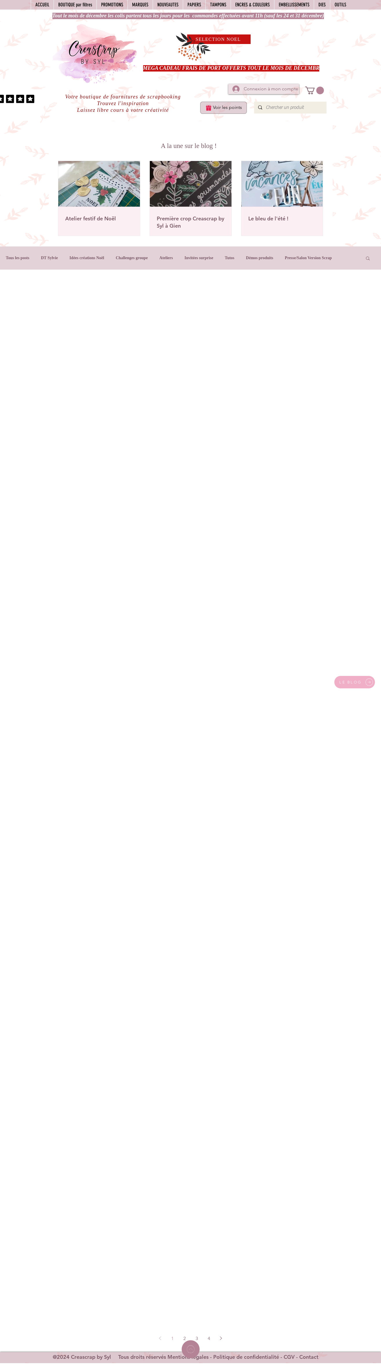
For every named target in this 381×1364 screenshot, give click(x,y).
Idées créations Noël (87, 258)
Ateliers (166, 258)
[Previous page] (160, 1338)
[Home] (191, 1349)
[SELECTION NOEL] (219, 39)
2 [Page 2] (184, 1338)
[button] (314, 90)
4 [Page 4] (209, 1338)
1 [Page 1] (172, 1338)
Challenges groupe (132, 258)
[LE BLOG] (354, 682)
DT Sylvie (49, 258)
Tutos (229, 258)
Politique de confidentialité (246, 1357)
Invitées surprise (199, 258)
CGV (289, 1357)
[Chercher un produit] (290, 108)
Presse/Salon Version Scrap (308, 258)
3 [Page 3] (197, 1338)
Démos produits (259, 258)
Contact (308, 1357)
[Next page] (221, 1338)
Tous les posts (17, 258)
